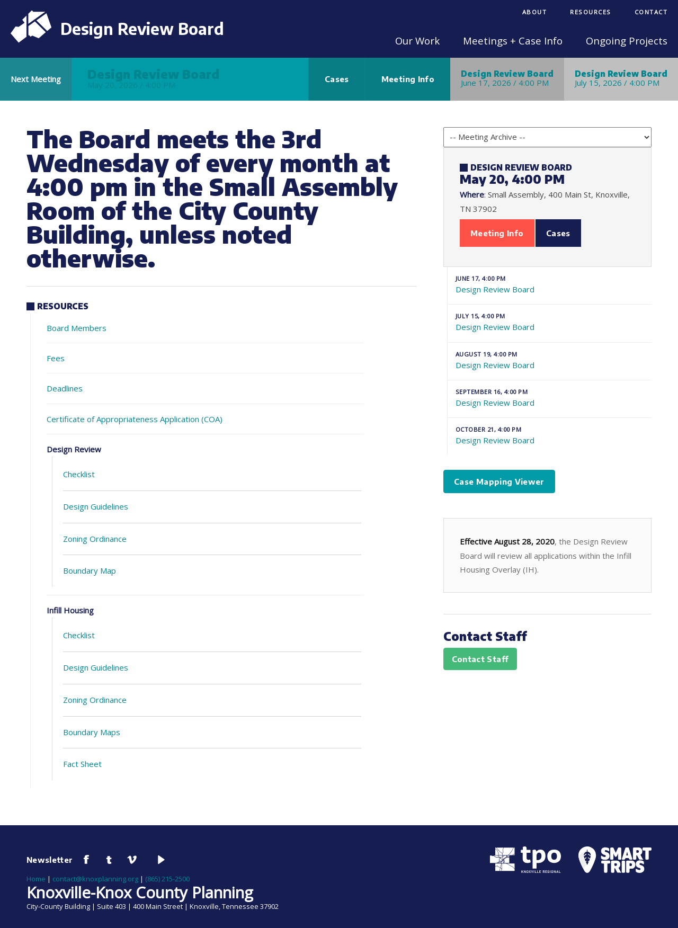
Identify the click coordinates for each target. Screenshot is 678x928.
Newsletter (49, 859)
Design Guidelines (95, 506)
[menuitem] (535, 13)
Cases (337, 79)
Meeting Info (407, 79)
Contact (651, 12)
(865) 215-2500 (167, 879)
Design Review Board (550, 284)
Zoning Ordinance (95, 538)
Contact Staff (480, 659)
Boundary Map (89, 570)
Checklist (79, 474)
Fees (56, 358)
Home (36, 879)
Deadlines (65, 388)
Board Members (76, 328)
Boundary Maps (91, 732)
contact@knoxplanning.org (95, 879)
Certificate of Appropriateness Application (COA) (134, 419)
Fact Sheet (82, 764)
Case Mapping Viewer (499, 481)
